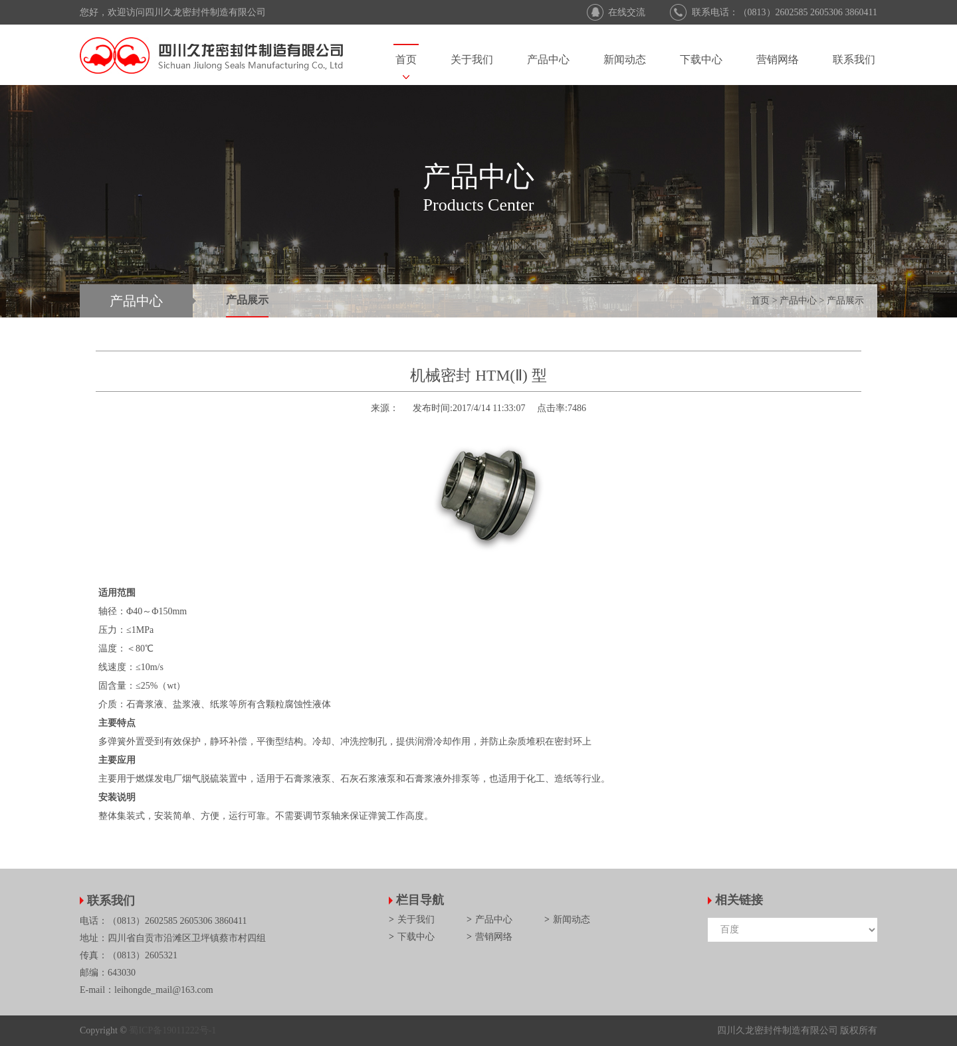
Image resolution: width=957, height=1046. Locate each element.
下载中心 (701, 59)
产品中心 (548, 59)
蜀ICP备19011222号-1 (172, 1030)
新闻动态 (624, 59)
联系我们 (854, 59)
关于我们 (472, 59)
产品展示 (247, 299)
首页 (406, 59)
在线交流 (626, 12)
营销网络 (777, 59)
